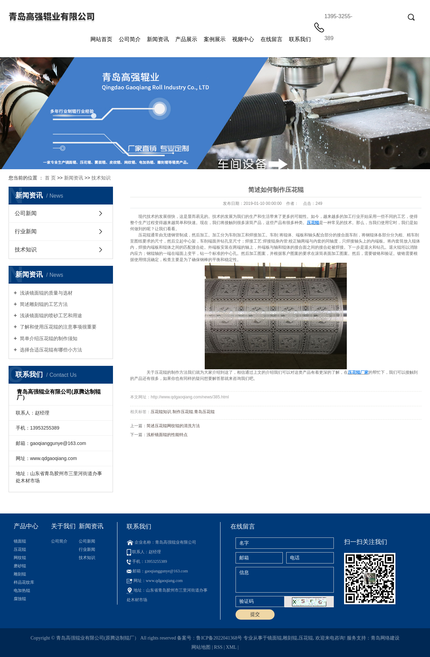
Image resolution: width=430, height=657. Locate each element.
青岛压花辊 (204, 411)
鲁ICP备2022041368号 (219, 638)
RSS (218, 647)
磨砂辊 (20, 565)
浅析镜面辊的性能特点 (167, 434)
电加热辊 (22, 590)
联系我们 (300, 39)
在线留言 (271, 39)
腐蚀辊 (20, 598)
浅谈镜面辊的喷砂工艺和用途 (50, 315)
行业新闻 (26, 231)
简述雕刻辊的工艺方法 (43, 304)
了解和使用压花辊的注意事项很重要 (57, 327)
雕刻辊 (20, 574)
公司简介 (130, 39)
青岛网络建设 (385, 638)
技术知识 (101, 178)
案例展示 (215, 39)
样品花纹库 (24, 582)
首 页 (50, 178)
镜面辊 (20, 541)
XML (231, 647)
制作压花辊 (183, 411)
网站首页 (101, 39)
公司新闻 (26, 213)
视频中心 (243, 39)
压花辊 (144, 235)
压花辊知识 (161, 411)
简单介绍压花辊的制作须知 (47, 338)
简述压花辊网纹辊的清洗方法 (173, 425)
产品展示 (186, 39)
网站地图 (201, 647)
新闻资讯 (158, 39)
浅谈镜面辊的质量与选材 (45, 293)
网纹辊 (20, 557)
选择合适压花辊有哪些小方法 (50, 349)
